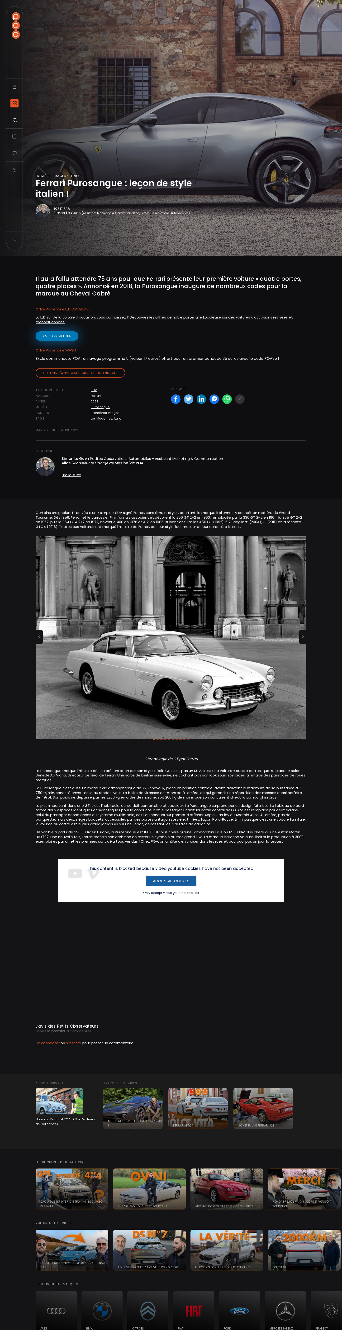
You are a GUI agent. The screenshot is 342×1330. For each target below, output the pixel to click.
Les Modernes (101, 418)
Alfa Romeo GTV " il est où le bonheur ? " (225, 1206)
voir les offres (57, 336)
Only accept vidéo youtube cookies (171, 893)
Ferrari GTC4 (183, 1125)
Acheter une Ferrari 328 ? (257, 1125)
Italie (117, 418)
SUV (94, 390)
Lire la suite (71, 474)
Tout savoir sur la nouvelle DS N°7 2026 (148, 1267)
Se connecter (48, 1042)
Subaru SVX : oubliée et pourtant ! (143, 1206)
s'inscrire (73, 1042)
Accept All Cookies (171, 880)
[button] (39, 637)
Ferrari (96, 395)
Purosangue (100, 407)
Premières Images (105, 413)
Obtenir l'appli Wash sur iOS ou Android (80, 373)
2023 (94, 401)
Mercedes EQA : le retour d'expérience (223, 1267)
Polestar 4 (281, 1267)
